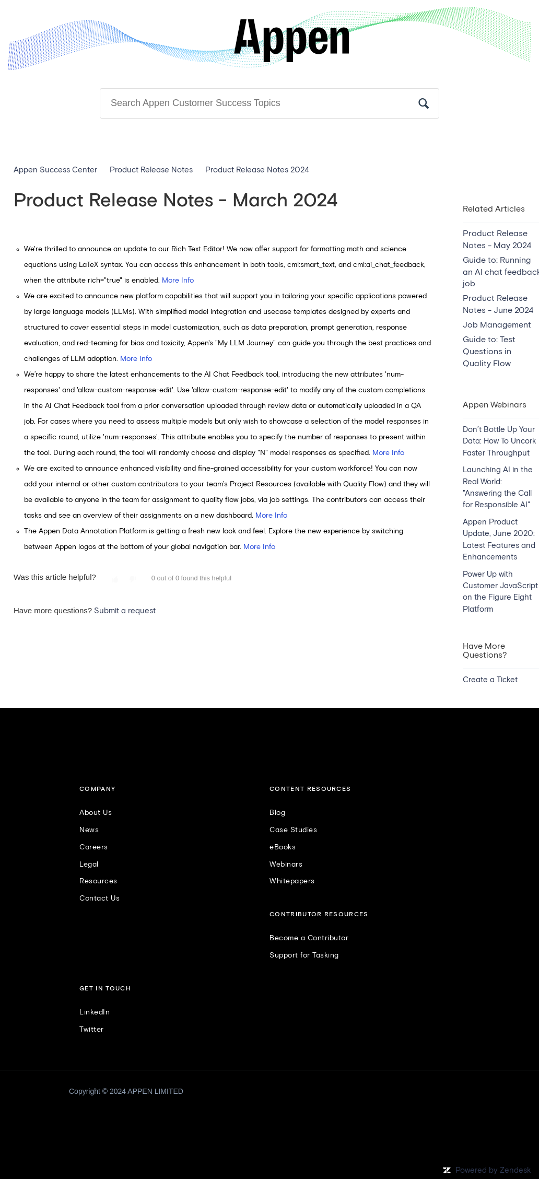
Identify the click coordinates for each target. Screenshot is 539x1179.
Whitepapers (292, 881)
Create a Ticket (490, 680)
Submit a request (125, 611)
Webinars (286, 864)
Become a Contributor (309, 938)
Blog (277, 812)
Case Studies (293, 830)
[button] (115, 580)
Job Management (497, 325)
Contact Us (99, 898)
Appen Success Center (55, 170)
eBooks (283, 847)
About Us (95, 812)
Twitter (91, 1029)
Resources (98, 881)
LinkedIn (94, 1012)
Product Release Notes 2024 (257, 170)
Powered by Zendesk (493, 1170)
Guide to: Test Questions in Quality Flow (489, 351)
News (89, 830)
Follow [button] (509, 190)
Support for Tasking (304, 955)
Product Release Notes (151, 170)
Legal (89, 864)
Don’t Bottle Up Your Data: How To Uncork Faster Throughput (499, 441)
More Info (178, 280)
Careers (93, 847)
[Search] (269, 103)
